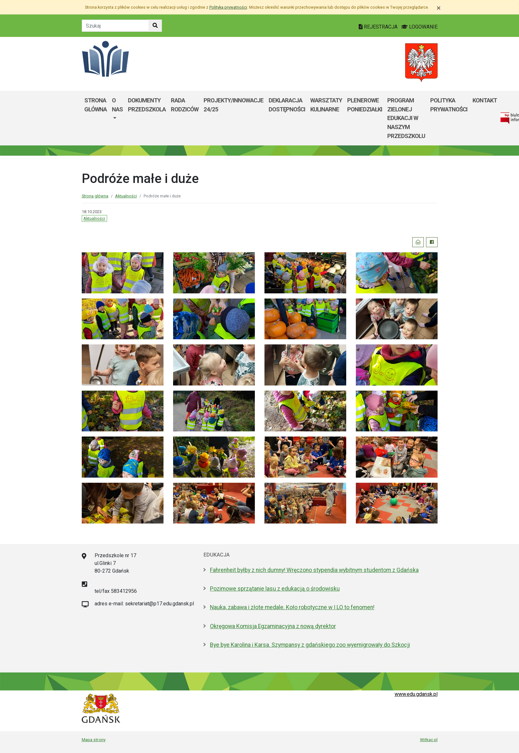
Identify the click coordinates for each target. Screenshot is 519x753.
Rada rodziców (184, 105)
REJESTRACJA (379, 27)
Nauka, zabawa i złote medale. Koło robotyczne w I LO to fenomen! (292, 607)
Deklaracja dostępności (287, 105)
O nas (117, 105)
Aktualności (126, 196)
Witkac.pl (429, 739)
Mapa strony (93, 739)
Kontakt (485, 100)
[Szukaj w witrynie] (155, 26)
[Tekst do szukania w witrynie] (115, 26)
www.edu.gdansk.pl (416, 694)
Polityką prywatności (228, 7)
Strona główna (95, 105)
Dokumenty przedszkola (147, 105)
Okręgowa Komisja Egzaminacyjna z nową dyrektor (273, 626)
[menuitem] (117, 118)
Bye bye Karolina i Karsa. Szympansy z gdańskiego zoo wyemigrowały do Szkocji (310, 645)
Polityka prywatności (448, 105)
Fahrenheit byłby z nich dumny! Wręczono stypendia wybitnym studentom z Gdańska (314, 570)
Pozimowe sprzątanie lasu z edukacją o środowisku (275, 588)
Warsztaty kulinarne (326, 105)
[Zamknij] (439, 8)
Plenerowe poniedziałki (364, 105)
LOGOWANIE (419, 27)
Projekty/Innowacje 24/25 (234, 105)
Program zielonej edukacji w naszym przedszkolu (406, 118)
